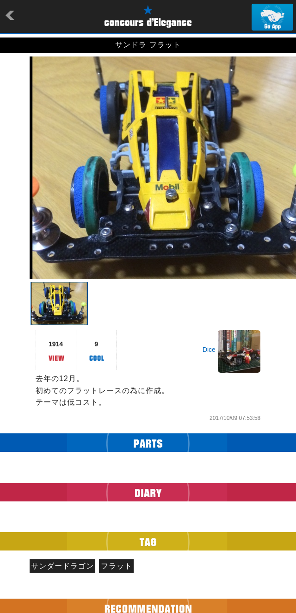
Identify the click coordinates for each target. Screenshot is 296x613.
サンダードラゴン (62, 566)
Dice (209, 349)
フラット (116, 566)
